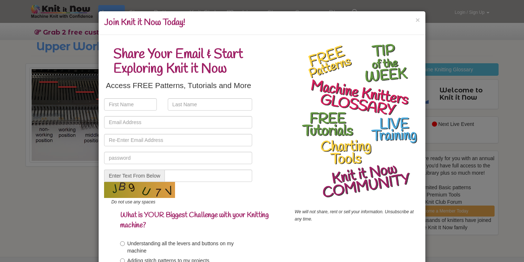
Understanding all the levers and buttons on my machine (177, 247)
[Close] (418, 20)
